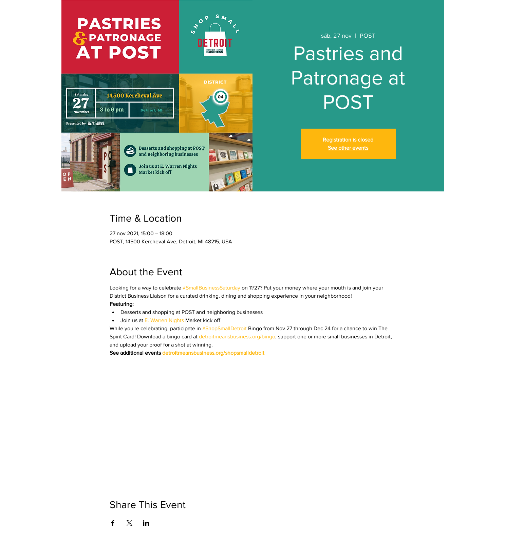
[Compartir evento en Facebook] (113, 523)
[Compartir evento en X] (129, 523)
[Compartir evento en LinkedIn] (146, 523)
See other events (348, 148)
